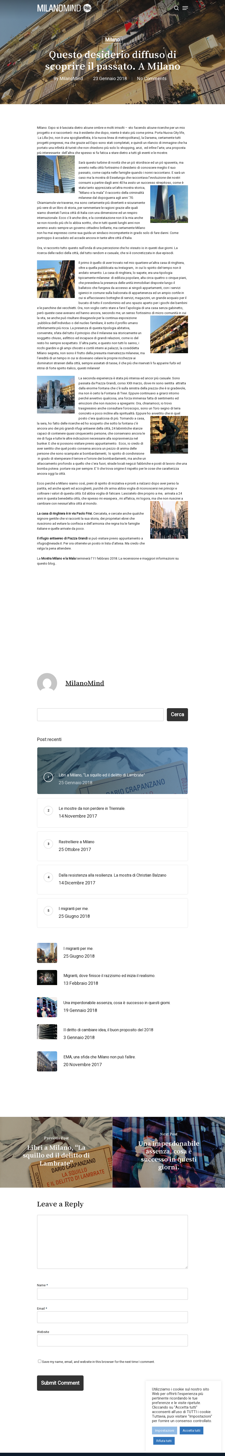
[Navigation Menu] (185, 8)
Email (42, 1308)
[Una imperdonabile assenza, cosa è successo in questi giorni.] (169, 1152)
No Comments (152, 78)
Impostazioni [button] (164, 1430)
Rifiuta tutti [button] (164, 1440)
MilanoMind (71, 78)
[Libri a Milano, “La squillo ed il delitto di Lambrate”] (56, 1152)
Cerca (177, 714)
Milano (112, 39)
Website (43, 1331)
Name (42, 1285)
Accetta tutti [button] (191, 1430)
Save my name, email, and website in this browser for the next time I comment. (98, 1361)
